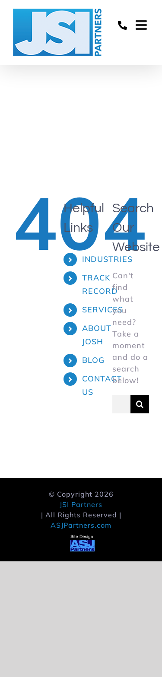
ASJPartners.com (81, 525)
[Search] (139, 404)
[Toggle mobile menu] (142, 25)
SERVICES (102, 310)
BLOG (93, 360)
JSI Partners (81, 504)
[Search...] (121, 404)
